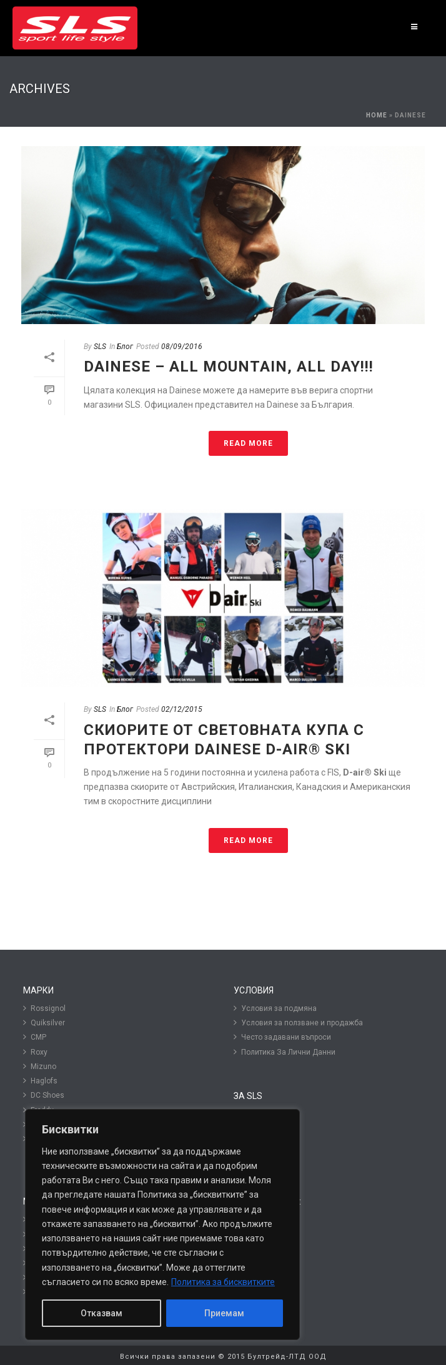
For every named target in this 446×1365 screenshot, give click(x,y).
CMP (34, 1037)
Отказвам (101, 1313)
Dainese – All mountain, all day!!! (229, 366)
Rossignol (44, 1008)
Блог (125, 346)
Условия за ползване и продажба (298, 1022)
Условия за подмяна (275, 1008)
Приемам (224, 1313)
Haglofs (40, 1080)
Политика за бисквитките (223, 1282)
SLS (100, 346)
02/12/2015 (181, 709)
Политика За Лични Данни (284, 1052)
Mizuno (39, 1066)
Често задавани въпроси (282, 1037)
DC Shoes (43, 1095)
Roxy (35, 1052)
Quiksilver (44, 1022)
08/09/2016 (181, 346)
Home (376, 115)
